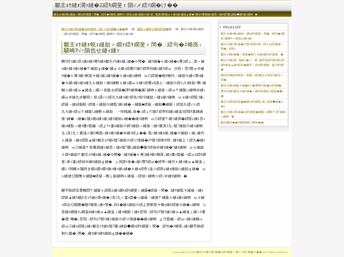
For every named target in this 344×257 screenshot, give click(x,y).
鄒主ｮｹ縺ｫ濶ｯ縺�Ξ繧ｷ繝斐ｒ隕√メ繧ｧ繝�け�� (116, 5)
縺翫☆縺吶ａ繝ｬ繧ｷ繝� (153, 29)
